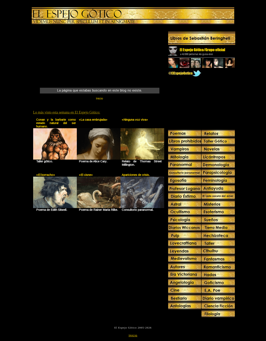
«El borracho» (45, 174)
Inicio (99, 98)
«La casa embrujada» (93, 119)
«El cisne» (86, 174)
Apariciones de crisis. (136, 174)
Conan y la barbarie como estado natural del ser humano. (56, 123)
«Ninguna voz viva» (135, 119)
